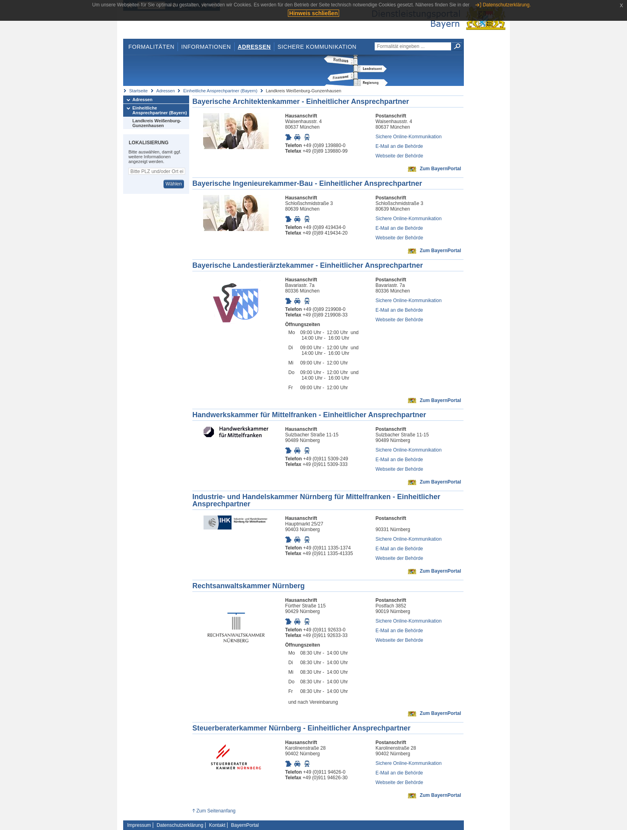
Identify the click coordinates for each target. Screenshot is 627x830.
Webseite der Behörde (399, 156)
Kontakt (217, 825)
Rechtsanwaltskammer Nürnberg (248, 586)
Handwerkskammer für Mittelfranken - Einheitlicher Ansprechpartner (309, 415)
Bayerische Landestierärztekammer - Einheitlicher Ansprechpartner (307, 265)
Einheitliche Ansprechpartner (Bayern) (220, 90)
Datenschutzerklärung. (507, 5)
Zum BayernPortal (440, 168)
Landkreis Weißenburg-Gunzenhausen (156, 123)
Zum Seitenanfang (216, 811)
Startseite (138, 90)
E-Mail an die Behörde (399, 146)
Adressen (254, 47)
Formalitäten (151, 47)
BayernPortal (245, 825)
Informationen (206, 47)
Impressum (139, 825)
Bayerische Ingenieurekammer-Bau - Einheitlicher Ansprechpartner (307, 183)
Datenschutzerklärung (180, 825)
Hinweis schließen (313, 13)
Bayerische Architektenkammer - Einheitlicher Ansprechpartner (300, 101)
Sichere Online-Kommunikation (408, 136)
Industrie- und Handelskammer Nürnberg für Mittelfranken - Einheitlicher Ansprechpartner (316, 500)
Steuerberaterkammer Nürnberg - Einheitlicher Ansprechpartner (301, 728)
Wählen (174, 184)
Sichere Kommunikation (317, 47)
